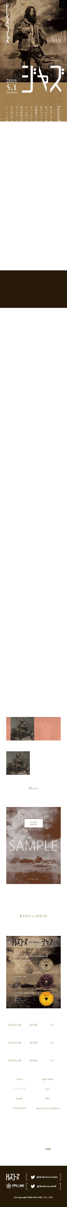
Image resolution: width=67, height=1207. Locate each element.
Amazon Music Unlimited (47, 1108)
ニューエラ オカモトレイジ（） (42, 527)
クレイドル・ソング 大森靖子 (15, 614)
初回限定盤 (15, 1025)
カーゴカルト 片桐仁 (15, 508)
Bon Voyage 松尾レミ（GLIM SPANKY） (24, 634)
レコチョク (19, 1088)
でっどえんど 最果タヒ (51, 509)
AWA (47, 1098)
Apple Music (47, 1079)
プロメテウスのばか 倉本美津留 (33, 616)
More (33, 788)
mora (47, 1088)
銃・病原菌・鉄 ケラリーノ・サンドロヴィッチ (6, 525)
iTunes (19, 1079)
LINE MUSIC (20, 1108)
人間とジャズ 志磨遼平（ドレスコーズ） (6, 621)
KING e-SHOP (33, 916)
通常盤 (33, 1025)
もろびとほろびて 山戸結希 (51, 613)
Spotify (19, 1098)
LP (52, 1025)
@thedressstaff (46, 1186)
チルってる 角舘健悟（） (24, 532)
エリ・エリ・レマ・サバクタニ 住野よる (33, 520)
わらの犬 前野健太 (42, 607)
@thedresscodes (47, 1177)
